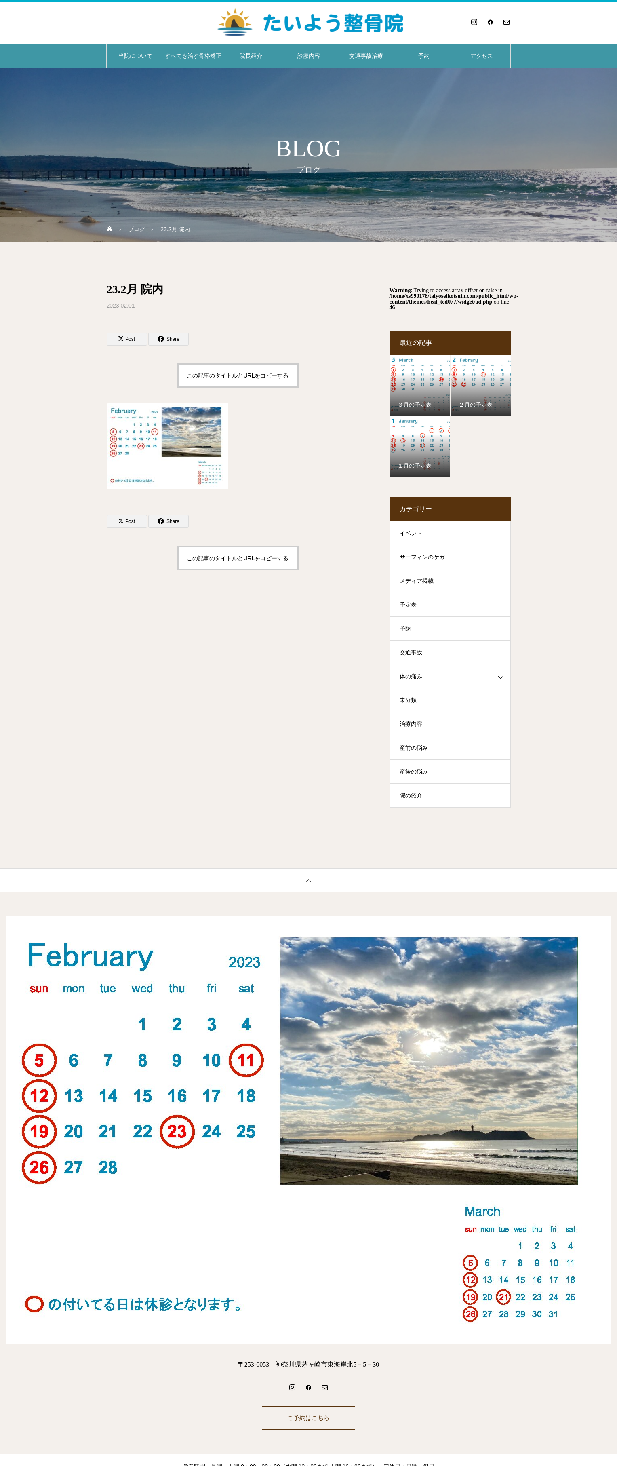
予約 (424, 56)
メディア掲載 (417, 581)
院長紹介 (251, 56)
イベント (411, 533)
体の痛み (411, 676)
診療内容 (308, 56)
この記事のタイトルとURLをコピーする (237, 375)
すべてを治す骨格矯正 (193, 56)
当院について (135, 56)
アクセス (481, 56)
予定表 (408, 605)
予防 (405, 629)
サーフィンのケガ (422, 557)
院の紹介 (411, 796)
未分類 (408, 700)
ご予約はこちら (308, 1418)
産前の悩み (414, 748)
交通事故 (411, 653)
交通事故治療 (366, 56)
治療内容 (411, 724)
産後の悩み (414, 772)
